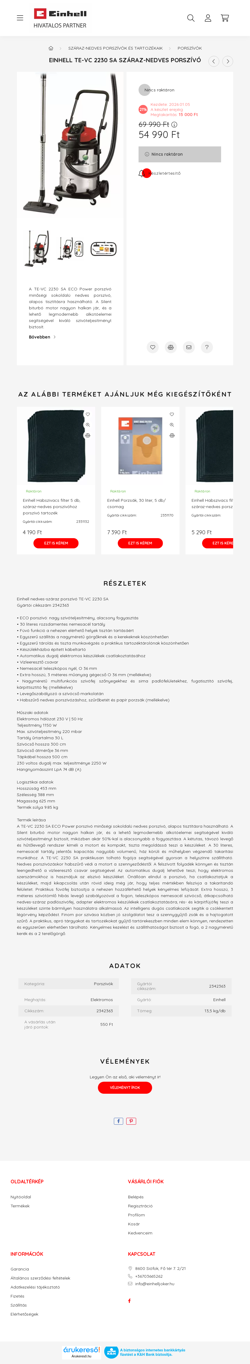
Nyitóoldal (21, 1197)
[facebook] (118, 1121)
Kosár (134, 1224)
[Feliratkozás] (159, 173)
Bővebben (39, 337)
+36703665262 (149, 1276)
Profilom (136, 1215)
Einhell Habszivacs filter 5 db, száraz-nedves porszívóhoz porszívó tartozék (51, 507)
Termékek (20, 1206)
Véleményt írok (125, 1087)
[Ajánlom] (189, 347)
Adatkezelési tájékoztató (35, 1287)
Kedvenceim (140, 1233)
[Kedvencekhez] (153, 347)
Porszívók (190, 48)
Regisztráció (140, 1206)
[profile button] (208, 18)
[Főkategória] (50, 48)
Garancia (20, 1269)
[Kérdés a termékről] (207, 347)
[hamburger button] (20, 18)
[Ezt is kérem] (56, 543)
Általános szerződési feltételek (40, 1278)
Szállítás (19, 1305)
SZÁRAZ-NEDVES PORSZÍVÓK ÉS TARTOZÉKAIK (115, 48)
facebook (129, 1301)
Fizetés (17, 1296)
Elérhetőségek (24, 1314)
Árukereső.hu (81, 1356)
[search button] (191, 18)
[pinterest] (131, 1121)
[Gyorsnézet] (87, 424)
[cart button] (225, 18)
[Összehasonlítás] (171, 347)
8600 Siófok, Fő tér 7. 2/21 (160, 1268)
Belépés (136, 1197)
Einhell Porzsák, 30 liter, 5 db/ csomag (136, 503)
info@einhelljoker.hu (154, 1283)
